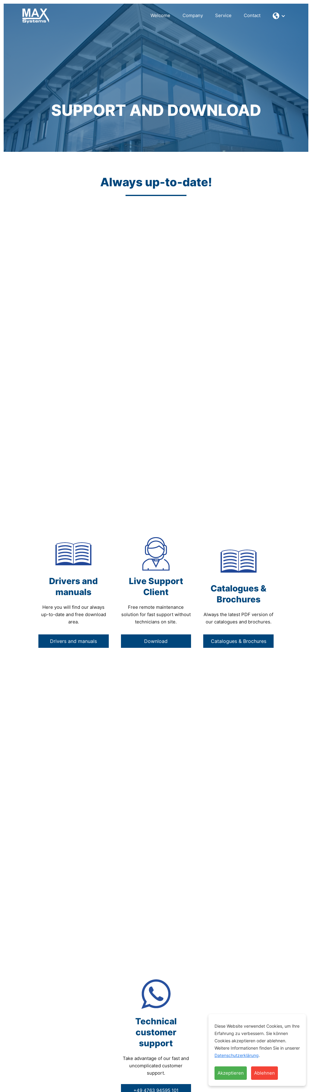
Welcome (160, 15)
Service (223, 15)
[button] (279, 16)
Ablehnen (264, 1073)
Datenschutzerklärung (236, 1055)
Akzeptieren (231, 1073)
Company (193, 15)
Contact (252, 15)
